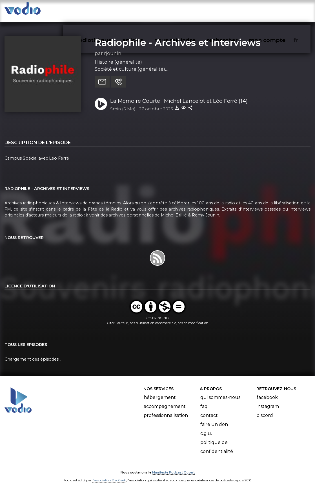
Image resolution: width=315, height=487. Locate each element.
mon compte (276, 10)
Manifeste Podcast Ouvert (173, 467)
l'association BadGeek (109, 475)
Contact (209, 409)
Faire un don (214, 418)
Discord (265, 409)
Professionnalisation (166, 409)
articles (145, 10)
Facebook (267, 391)
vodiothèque (107, 10)
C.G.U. (206, 427)
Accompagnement (165, 400)
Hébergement (160, 391)
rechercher (232, 10)
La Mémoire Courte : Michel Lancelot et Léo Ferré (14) (179, 95)
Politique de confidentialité (216, 441)
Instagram (268, 400)
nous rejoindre (186, 10)
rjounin (112, 47)
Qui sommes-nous (220, 391)
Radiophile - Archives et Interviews (178, 37)
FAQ (204, 400)
